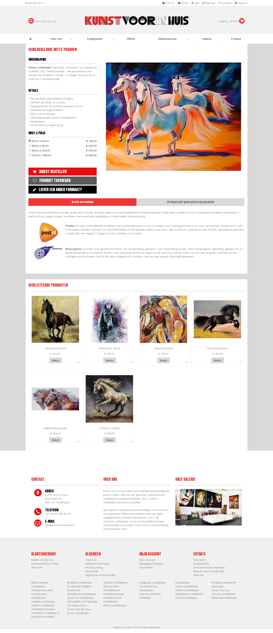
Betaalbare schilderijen (81, 594)
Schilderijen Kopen (42, 609)
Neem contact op (42, 560)
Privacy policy (94, 567)
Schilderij (145, 597)
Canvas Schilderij (150, 594)
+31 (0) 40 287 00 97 (58, 513)
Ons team (199, 560)
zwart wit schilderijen (80, 597)
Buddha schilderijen (79, 582)
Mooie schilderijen (186, 586)
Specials (198, 575)
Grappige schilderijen (152, 582)
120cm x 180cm (62, 155)
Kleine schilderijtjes (115, 605)
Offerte (130, 38)
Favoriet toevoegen (50, 180)
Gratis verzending (82, 202)
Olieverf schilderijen (115, 582)
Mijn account (147, 560)
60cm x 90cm (62, 146)
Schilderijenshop (113, 594)
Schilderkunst (111, 590)
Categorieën (100, 39)
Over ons (61, 39)
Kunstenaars (201, 563)
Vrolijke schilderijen (43, 601)
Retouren (37, 567)
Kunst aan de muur (79, 609)
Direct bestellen (49, 171)
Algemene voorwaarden (100, 575)
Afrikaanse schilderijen (189, 594)
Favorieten (146, 567)
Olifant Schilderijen (187, 590)
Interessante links (42, 590)
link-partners (111, 586)
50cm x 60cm (62, 141)
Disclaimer (91, 571)
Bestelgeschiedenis (151, 563)
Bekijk (55, 360)
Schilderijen (182, 582)
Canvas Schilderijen (223, 594)
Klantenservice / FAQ (44, 563)
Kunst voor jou (220, 590)
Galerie (207, 38)
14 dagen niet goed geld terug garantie (190, 202)
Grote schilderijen (186, 597)
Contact (235, 38)
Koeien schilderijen (43, 605)
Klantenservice (174, 39)
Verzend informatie (97, 563)
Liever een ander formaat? (56, 189)
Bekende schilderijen (224, 597)
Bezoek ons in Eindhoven (208, 571)
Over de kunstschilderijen (209, 567)
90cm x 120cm (62, 150)
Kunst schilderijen (78, 613)
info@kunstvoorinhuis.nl (59, 525)
